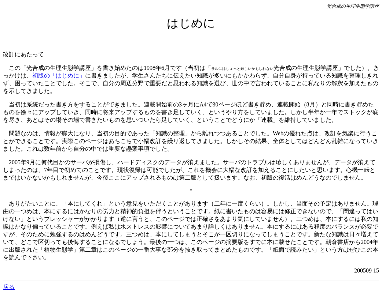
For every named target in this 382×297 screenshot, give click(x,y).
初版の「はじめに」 (58, 75)
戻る (9, 287)
